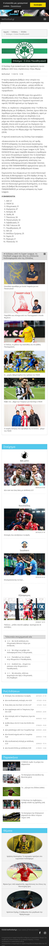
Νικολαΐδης (24, 501)
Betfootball (6, 74)
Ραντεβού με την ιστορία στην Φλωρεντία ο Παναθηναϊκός (18, 658)
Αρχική (6, 32)
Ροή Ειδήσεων (11, 691)
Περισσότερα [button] (16, 6)
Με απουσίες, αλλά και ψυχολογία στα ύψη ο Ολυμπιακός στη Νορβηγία (18, 675)
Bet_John (24, 456)
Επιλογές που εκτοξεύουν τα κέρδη (24, 696)
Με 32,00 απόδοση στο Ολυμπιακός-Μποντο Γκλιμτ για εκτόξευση (17, 643)
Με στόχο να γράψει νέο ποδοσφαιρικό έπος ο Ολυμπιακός (18, 651)
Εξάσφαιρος (24, 591)
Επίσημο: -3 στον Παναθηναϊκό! (17, 34)
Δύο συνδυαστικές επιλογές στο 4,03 (24, 700)
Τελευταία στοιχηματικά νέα (18, 636)
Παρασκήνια (10, 757)
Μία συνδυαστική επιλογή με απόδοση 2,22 (24, 742)
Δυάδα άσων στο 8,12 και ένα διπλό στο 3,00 (24, 724)
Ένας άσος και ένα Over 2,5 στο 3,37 (24, 705)
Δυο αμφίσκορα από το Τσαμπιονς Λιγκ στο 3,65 (24, 710)
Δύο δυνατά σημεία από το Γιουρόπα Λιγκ (24, 735)
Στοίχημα (9, 447)
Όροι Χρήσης (22, 930)
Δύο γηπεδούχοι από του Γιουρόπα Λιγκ (24, 730)
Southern (24, 546)
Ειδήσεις (15, 32)
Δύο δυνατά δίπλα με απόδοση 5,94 (24, 748)
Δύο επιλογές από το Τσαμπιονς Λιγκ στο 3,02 (24, 717)
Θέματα (7, 830)
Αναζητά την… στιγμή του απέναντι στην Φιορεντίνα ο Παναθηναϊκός (18, 666)
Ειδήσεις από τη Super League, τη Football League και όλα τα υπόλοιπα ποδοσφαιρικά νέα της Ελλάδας (24, 256)
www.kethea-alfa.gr (18, 941)
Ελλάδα (23, 32)
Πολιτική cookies (33, 930)
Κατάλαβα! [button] (38, 5)
